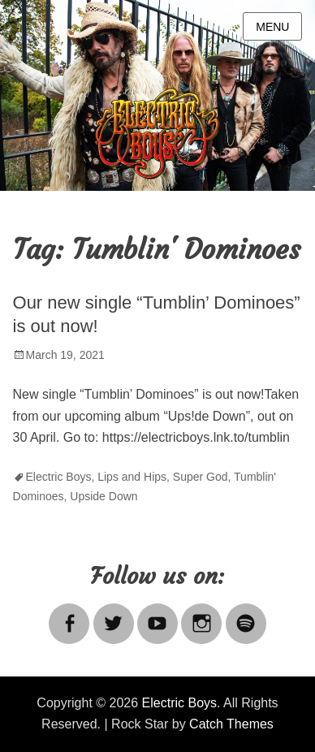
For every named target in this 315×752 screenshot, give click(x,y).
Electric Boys (59, 476)
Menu (272, 26)
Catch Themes (231, 724)
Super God (200, 476)
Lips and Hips (131, 476)
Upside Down (103, 496)
